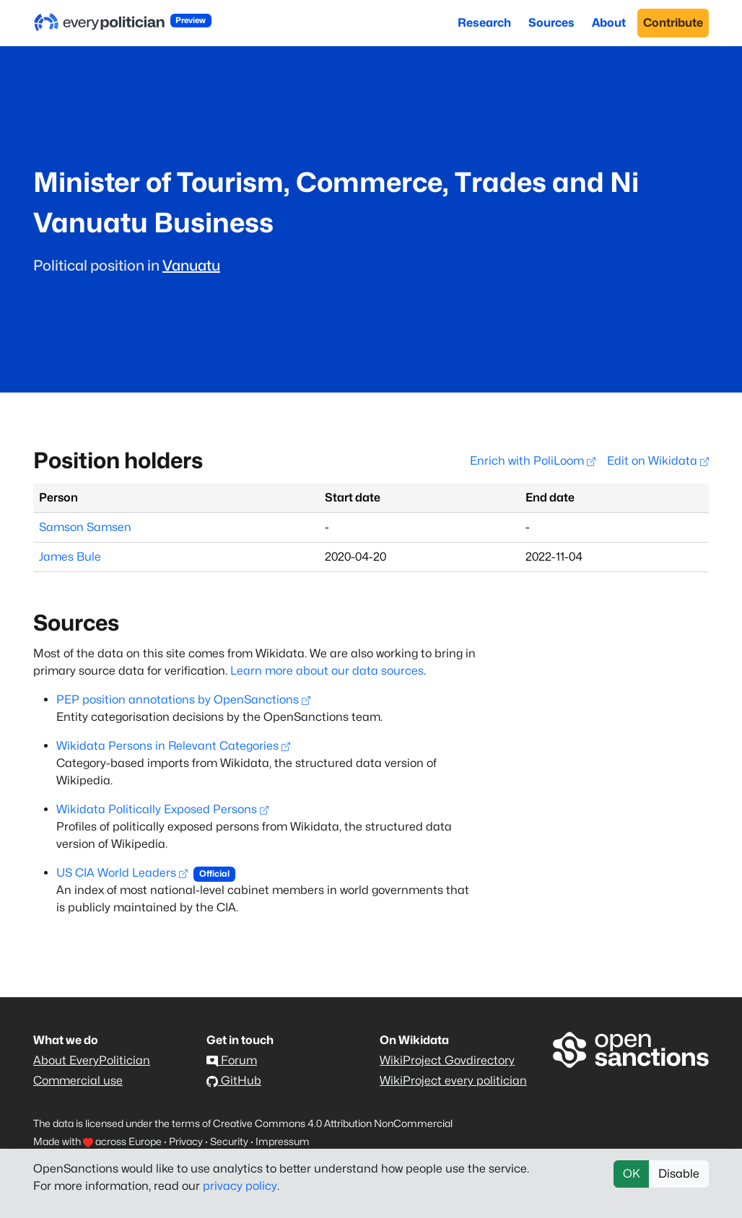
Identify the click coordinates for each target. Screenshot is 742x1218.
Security (229, 1141)
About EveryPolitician (91, 1060)
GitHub (233, 1080)
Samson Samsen (85, 527)
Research (484, 23)
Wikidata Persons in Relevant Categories (173, 746)
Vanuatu (191, 265)
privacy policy (240, 1186)
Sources (551, 23)
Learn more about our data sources (327, 671)
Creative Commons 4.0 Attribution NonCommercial (333, 1123)
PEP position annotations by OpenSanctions (183, 699)
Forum (231, 1060)
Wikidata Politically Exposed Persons (162, 809)
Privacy (186, 1141)
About (609, 23)
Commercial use (78, 1080)
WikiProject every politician (453, 1080)
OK (631, 1173)
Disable (678, 1173)
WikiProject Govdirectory (447, 1060)
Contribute (673, 23)
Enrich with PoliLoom (532, 461)
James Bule (70, 557)
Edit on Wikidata (658, 461)
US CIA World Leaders (122, 873)
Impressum (283, 1141)
